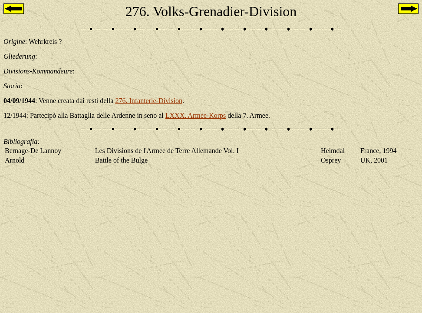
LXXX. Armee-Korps (195, 115)
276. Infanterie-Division (148, 100)
